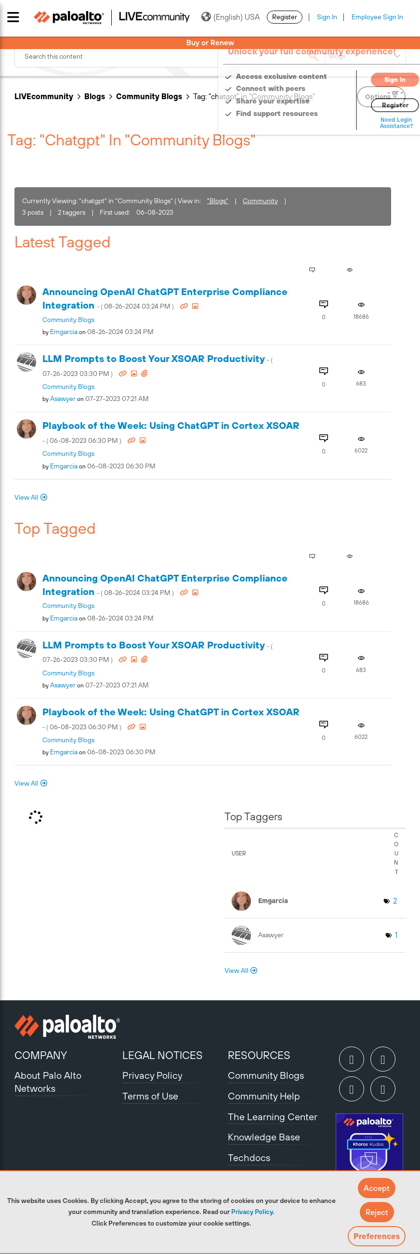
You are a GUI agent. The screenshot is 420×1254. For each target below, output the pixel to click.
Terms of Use (150, 1095)
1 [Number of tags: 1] (396, 935)
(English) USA (230, 17)
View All (26, 497)
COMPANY (40, 1055)
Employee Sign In (377, 17)
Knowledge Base (264, 1136)
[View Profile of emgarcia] (64, 331)
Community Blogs (149, 96)
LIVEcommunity (43, 96)
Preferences (377, 1236)
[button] (376, 1188)
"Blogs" (217, 201)
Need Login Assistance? (362, 122)
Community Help (264, 1095)
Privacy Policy (252, 1211)
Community (260, 201)
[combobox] (169, 55)
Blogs (94, 96)
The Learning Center (272, 1116)
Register (284, 17)
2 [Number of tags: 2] (395, 900)
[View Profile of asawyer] (63, 398)
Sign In (327, 17)
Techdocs (249, 1157)
